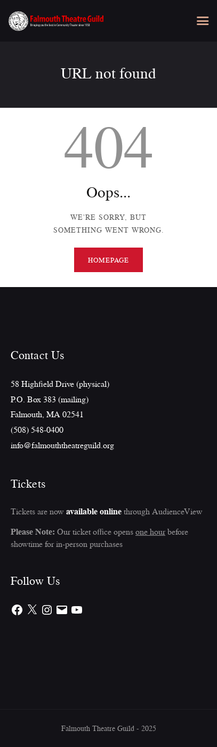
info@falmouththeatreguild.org (62, 445)
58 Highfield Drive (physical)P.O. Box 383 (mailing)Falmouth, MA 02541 (60, 399)
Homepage (108, 260)
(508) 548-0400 (37, 429)
